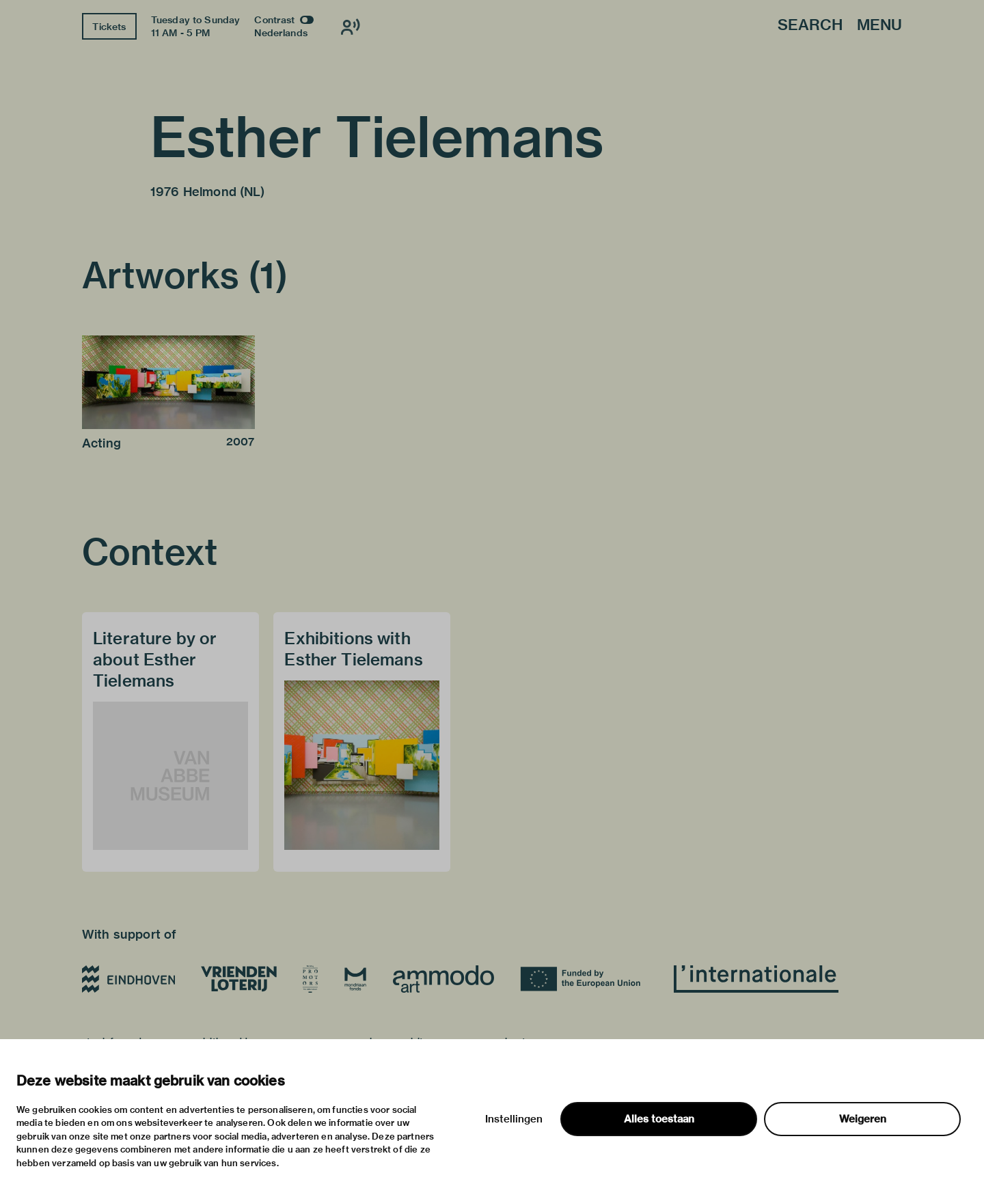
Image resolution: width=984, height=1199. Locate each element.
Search (810, 25)
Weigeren (862, 1119)
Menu (879, 25)
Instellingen (514, 1119)
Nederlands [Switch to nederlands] (281, 33)
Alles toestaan (659, 1119)
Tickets (109, 26)
